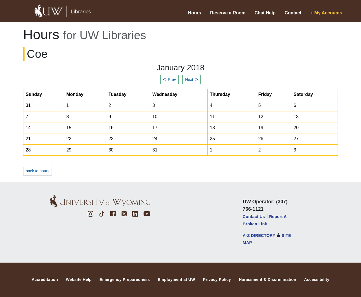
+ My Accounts (326, 12)
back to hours (37, 171)
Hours (194, 12)
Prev (169, 79)
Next (191, 79)
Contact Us (254, 216)
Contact (293, 12)
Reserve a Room (227, 12)
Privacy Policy (217, 279)
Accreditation (45, 279)
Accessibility (316, 279)
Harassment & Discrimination (267, 279)
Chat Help (265, 12)
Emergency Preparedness (125, 279)
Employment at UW (176, 279)
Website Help (79, 279)
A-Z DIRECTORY (259, 235)
